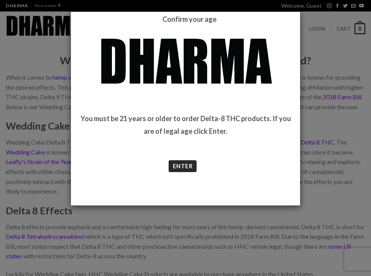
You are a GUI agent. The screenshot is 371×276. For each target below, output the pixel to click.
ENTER (182, 166)
